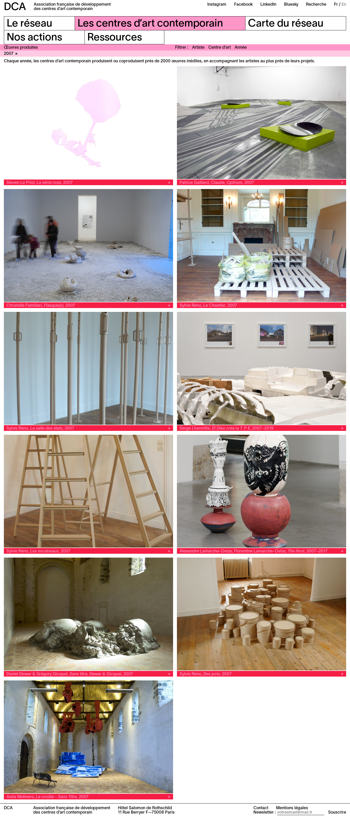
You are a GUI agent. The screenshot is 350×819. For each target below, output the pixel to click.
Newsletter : (264, 812)
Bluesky (291, 4)
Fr (336, 4)
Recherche (316, 4)
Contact (260, 808)
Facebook (243, 4)
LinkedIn (268, 4)
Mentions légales (292, 808)
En (344, 4)
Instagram (216, 4)
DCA (15, 7)
